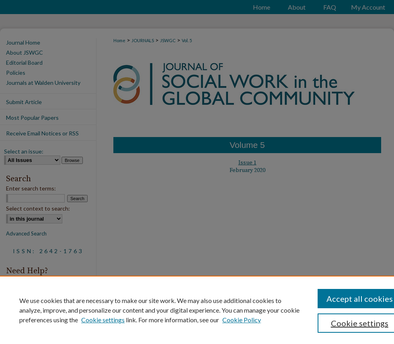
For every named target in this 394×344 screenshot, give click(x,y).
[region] (197, 310)
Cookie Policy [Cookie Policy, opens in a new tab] (241, 320)
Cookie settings (103, 320)
